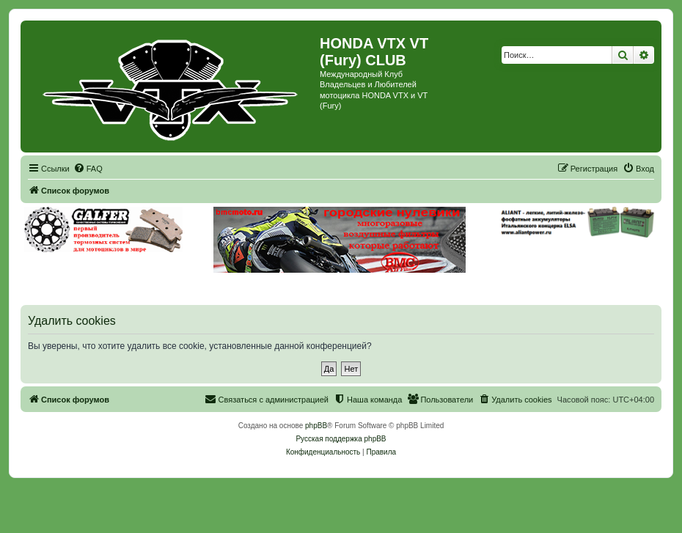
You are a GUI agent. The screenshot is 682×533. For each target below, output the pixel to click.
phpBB (316, 426)
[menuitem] (88, 168)
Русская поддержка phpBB (341, 439)
